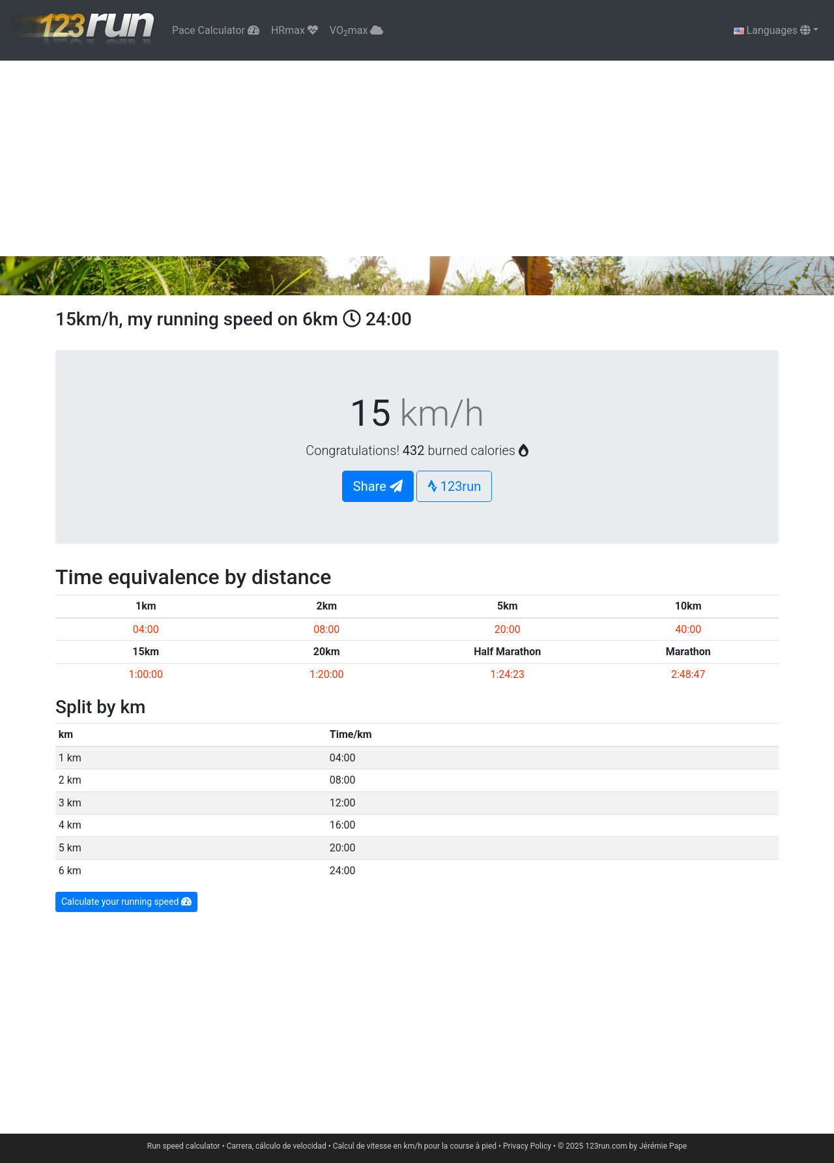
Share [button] (378, 486)
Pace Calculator (215, 30)
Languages (772, 30)
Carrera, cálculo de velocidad (276, 1146)
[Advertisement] (417, 158)
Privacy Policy (527, 1146)
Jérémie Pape (663, 1146)
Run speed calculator (183, 1146)
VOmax (356, 31)
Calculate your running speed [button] (126, 901)
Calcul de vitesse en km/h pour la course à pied (414, 1146)
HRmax (294, 30)
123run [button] (454, 486)
